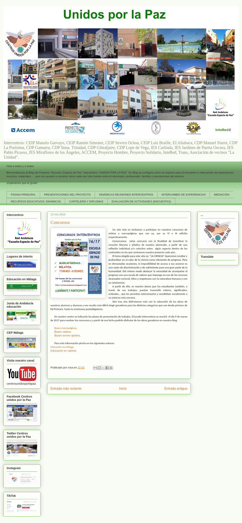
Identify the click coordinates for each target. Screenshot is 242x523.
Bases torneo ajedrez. (67, 335)
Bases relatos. (63, 331)
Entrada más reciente (65, 388)
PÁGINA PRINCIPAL (23, 194)
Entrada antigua (175, 388)
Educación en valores (63, 350)
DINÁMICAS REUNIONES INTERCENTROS (126, 194)
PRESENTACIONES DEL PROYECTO (67, 194)
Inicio (123, 388)
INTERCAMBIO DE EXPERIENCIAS (183, 194)
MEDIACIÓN (221, 194)
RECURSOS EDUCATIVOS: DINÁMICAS (36, 201)
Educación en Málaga (62, 346)
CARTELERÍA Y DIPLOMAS (86, 201)
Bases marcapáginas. (65, 328)
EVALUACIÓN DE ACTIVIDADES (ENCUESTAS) (141, 201)
